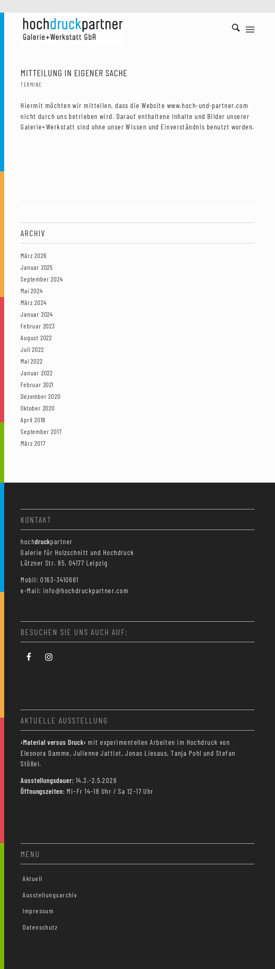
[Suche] (232, 29)
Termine (31, 84)
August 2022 (36, 337)
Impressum (38, 911)
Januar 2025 (37, 267)
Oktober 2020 (38, 408)
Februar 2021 (37, 384)
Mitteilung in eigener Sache (74, 72)
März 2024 (33, 302)
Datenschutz (40, 927)
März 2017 (33, 443)
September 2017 (41, 431)
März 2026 (33, 255)
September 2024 (42, 279)
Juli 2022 (32, 349)
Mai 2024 (32, 291)
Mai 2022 (31, 361)
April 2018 (33, 420)
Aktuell (32, 878)
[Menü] (250, 29)
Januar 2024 (37, 314)
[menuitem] (232, 29)
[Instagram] (49, 657)
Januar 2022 (37, 373)
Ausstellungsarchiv (50, 895)
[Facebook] (29, 657)
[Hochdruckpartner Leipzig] (114, 29)
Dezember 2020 (40, 396)
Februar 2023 (38, 326)
